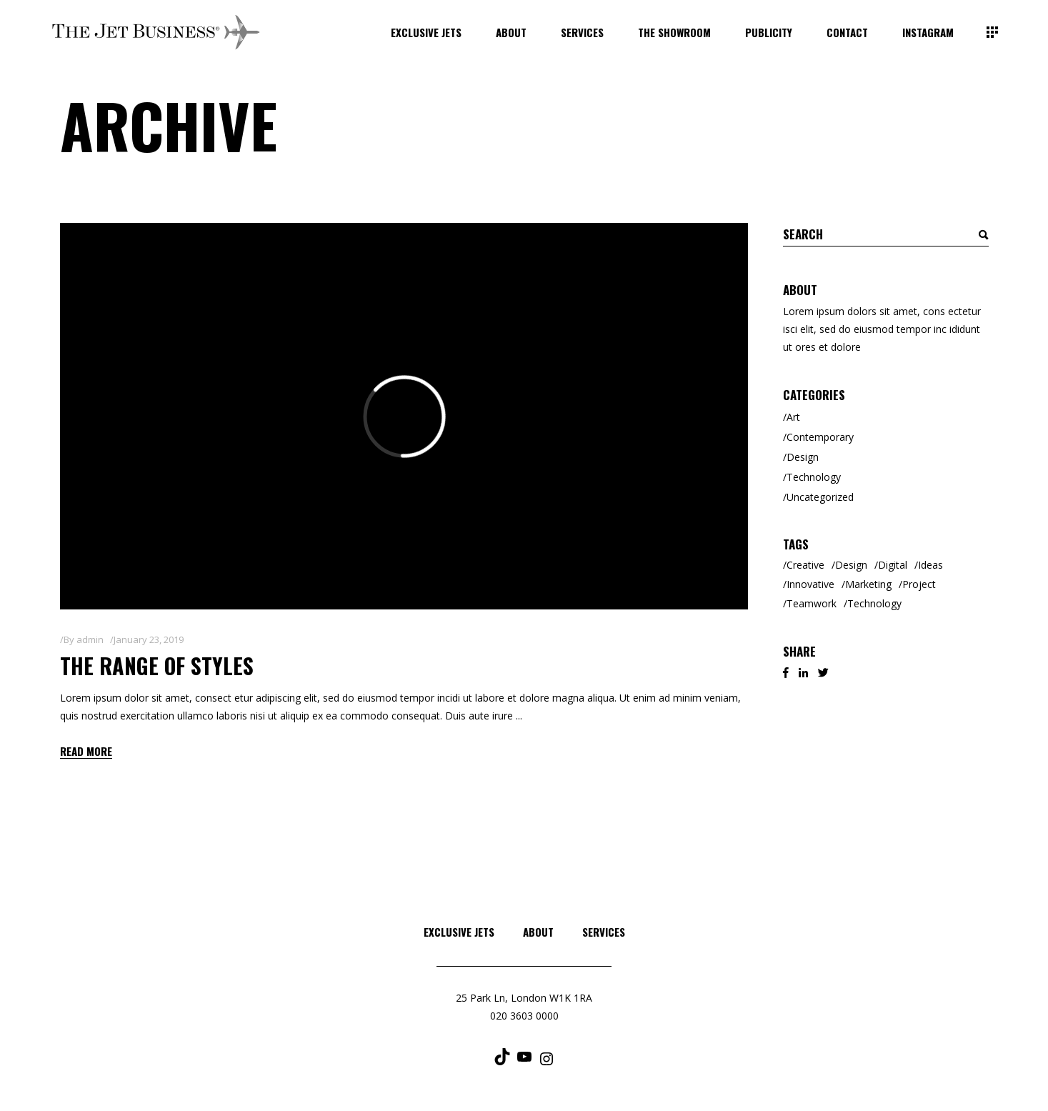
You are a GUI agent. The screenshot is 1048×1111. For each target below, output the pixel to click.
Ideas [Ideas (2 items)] (930, 565)
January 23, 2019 (149, 639)
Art (793, 417)
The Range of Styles (157, 665)
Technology (814, 477)
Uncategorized (820, 497)
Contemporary (820, 437)
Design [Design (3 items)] (851, 565)
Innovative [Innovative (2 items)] (810, 584)
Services (603, 932)
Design (803, 457)
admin (90, 639)
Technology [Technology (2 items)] (874, 603)
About (538, 932)
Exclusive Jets (459, 932)
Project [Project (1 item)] (919, 584)
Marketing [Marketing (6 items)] (868, 584)
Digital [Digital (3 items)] (892, 565)
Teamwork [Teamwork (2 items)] (812, 603)
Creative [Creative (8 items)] (805, 565)
